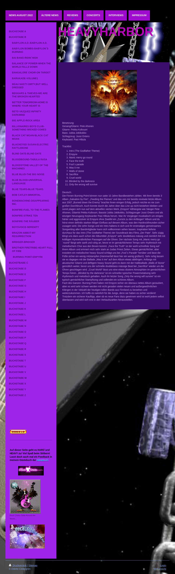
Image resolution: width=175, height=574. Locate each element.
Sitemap (33, 565)
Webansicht (160, 568)
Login (163, 565)
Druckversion (18, 565)
